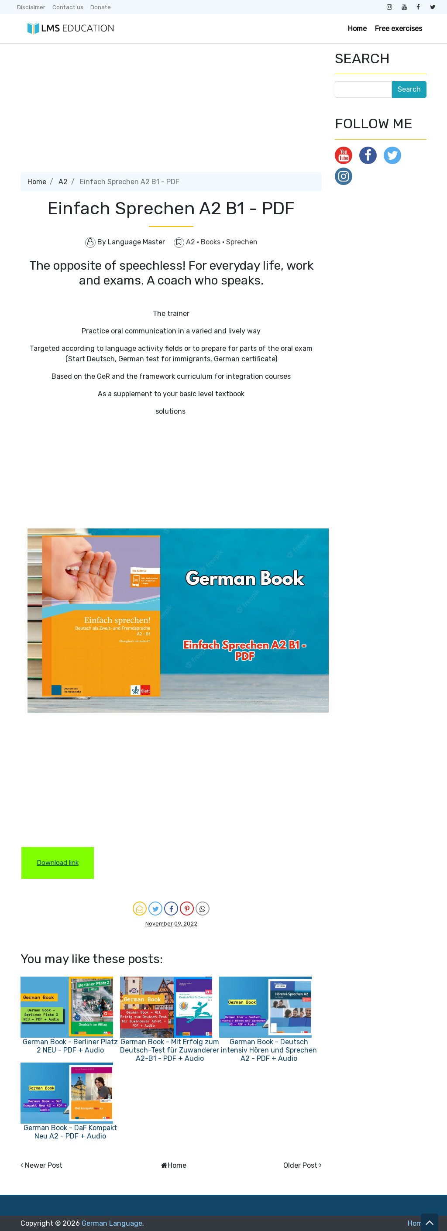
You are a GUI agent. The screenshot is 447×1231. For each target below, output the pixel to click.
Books (211, 242)
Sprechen (242, 242)
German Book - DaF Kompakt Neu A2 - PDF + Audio (70, 1132)
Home (357, 28)
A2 (63, 182)
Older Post (300, 1165)
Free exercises (398, 28)
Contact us (67, 6)
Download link (58, 863)
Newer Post (43, 1165)
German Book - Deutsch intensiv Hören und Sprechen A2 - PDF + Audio (269, 1050)
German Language (112, 1223)
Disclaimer (31, 6)
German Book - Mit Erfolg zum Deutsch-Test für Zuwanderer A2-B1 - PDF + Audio (169, 1050)
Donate (100, 6)
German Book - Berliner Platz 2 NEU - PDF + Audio (70, 1046)
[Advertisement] (171, 111)
